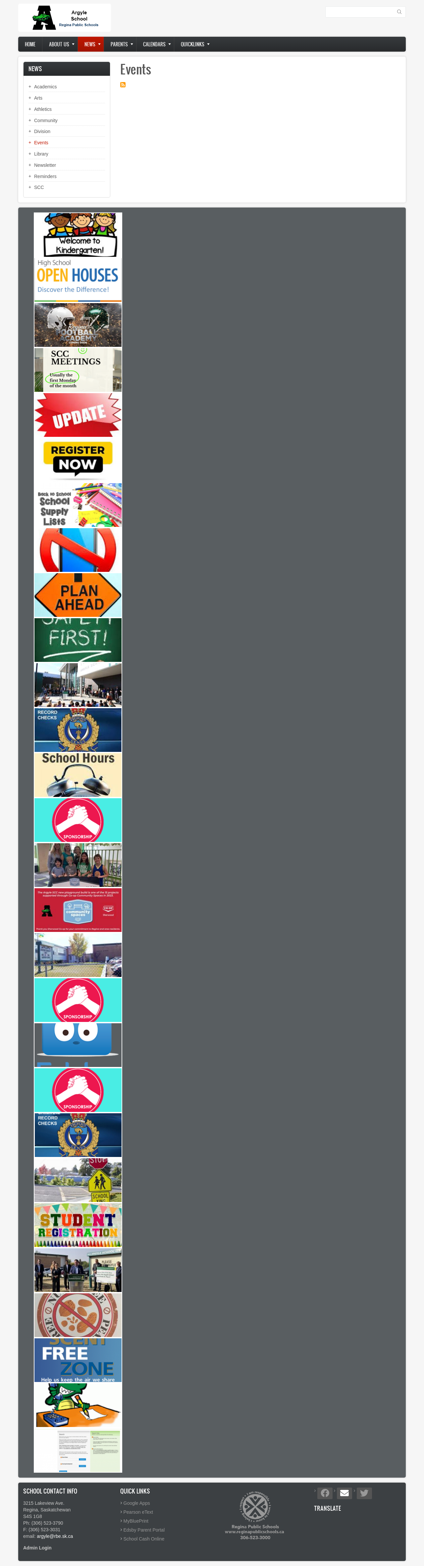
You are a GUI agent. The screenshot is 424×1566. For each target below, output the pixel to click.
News (89, 44)
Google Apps (137, 1503)
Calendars (154, 44)
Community (46, 120)
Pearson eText (138, 1512)
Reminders (45, 176)
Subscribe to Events (123, 84)
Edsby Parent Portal (144, 1530)
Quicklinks (192, 44)
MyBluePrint (136, 1521)
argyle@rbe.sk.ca (55, 1536)
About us (59, 44)
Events (41, 142)
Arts (38, 98)
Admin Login (37, 1547)
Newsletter (45, 165)
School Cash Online (144, 1539)
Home (30, 44)
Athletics (43, 109)
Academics (45, 86)
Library (41, 154)
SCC (39, 187)
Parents (119, 44)
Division (42, 131)
